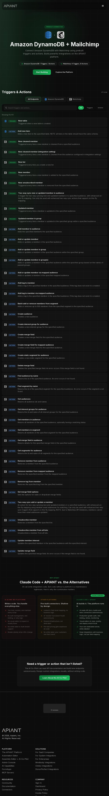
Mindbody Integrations (45, 753)
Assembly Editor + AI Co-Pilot (15, 750)
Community (7, 774)
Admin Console (8, 753)
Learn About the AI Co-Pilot (54, 678)
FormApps (6, 760)
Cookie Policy (41, 784)
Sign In (38, 774)
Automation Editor (10, 746)
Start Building (42, 72)
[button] (103, 6)
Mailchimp (75, 99)
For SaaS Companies (44, 743)
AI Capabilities (8, 757)
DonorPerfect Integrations (47, 760)
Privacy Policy (41, 780)
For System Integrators (45, 746)
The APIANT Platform (12, 743)
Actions (100, 108)
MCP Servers (8, 763)
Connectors (7, 780)
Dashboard (40, 777)
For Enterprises (42, 750)
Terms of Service (43, 787)
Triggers (90, 108)
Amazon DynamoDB (54, 99)
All (81, 108)
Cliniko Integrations (43, 757)
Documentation (8, 777)
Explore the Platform (64, 72)
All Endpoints (33, 99)
